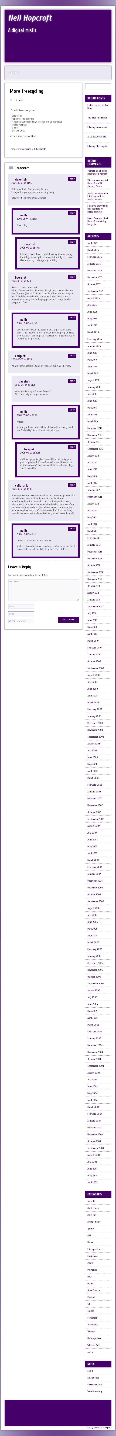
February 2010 (94, 647)
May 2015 (92, 476)
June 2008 (92, 757)
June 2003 (92, 1168)
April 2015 (92, 483)
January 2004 (94, 1120)
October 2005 (94, 976)
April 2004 (92, 1100)
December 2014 (94, 496)
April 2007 (92, 853)
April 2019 (92, 366)
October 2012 (93, 565)
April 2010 (92, 633)
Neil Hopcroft (30, 18)
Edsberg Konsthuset (97, 127)
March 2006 (93, 942)
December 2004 (95, 1045)
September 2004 (95, 1065)
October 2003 (94, 1141)
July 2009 (92, 681)
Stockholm (92, 1317)
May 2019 (92, 359)
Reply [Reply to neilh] (72, 213)
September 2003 (95, 1148)
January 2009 (94, 716)
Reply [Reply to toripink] (72, 356)
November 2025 (95, 277)
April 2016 (92, 414)
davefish (21, 179)
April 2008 (92, 771)
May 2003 (92, 1175)
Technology (92, 1324)
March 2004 (93, 1107)
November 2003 (95, 1134)
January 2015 (93, 490)
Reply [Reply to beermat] (72, 277)
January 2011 (93, 599)
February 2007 (94, 867)
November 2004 (95, 1052)
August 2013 (93, 503)
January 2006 (94, 956)
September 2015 (95, 448)
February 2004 (94, 1113)
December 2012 (94, 551)
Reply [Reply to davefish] (72, 179)
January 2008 (94, 791)
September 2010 (95, 606)
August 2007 (93, 825)
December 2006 (95, 880)
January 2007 (94, 873)
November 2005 (95, 969)
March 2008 (93, 777)
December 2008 (95, 723)
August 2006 (93, 908)
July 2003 (92, 1161)
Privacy (14, 72)
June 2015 (92, 469)
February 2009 (94, 709)
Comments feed (94, 1384)
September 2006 (95, 901)
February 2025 (94, 339)
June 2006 (92, 921)
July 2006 (92, 915)
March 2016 (92, 421)
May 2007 (92, 846)
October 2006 (94, 894)
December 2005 (95, 963)
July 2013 (91, 510)
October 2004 (94, 1059)
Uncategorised (94, 1338)
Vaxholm (103, 173)
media (90, 1262)
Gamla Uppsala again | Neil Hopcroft (97, 195)
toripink (20, 356)
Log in (90, 1370)
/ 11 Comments (39, 148)
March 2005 (93, 1024)
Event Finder (93, 1221)
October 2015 (93, 442)
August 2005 (93, 990)
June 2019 (92, 352)
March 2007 (93, 860)
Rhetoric (91, 1297)
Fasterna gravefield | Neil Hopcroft (97, 207)
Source (90, 1310)
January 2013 (93, 544)
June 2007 (92, 839)
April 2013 (92, 524)
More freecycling (26, 91)
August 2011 (93, 592)
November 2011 (94, 579)
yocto (90, 1352)
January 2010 (94, 654)
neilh (21, 100)
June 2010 (92, 620)
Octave (90, 1283)
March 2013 (92, 531)
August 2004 (93, 1072)
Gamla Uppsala (94, 199)
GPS (89, 1235)
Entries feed (93, 1377)
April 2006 (92, 935)
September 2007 (95, 819)
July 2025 (92, 304)
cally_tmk (21, 485)
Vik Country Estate (94, 185)
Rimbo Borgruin (94, 211)
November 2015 (94, 435)
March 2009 (93, 702)
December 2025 (94, 270)
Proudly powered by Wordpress (99, 1427)
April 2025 (92, 325)
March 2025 (93, 332)
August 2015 (93, 455)
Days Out (91, 1214)
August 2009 (93, 675)
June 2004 (92, 1086)
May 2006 (92, 928)
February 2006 (94, 949)
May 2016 (92, 407)
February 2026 (94, 256)
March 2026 (93, 250)
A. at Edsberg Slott (96, 136)
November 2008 (95, 729)
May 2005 (92, 1011)
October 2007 (94, 812)
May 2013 (92, 517)
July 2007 (92, 832)
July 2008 (92, 750)
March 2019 (92, 373)
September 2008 (95, 736)
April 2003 (92, 1182)
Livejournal (92, 1256)
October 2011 (93, 585)
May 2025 (92, 318)
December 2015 (94, 428)
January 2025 (94, 346)
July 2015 (91, 462)
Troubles (91, 1331)
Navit (89, 1276)
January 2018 (93, 387)
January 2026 (94, 263)
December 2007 (95, 798)
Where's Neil (93, 1345)
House (90, 1242)
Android (91, 1201)
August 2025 (93, 298)
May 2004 (92, 1093)
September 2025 (95, 291)
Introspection (93, 1249)
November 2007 (95, 805)
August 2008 (93, 743)
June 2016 (92, 400)
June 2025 (92, 311)
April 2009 (92, 695)
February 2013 (94, 538)
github (90, 1228)
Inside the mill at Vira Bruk (97, 107)
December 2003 (95, 1127)
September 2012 (95, 572)
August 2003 (93, 1155)
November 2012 (94, 558)
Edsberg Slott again (97, 146)
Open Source (93, 1290)
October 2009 (94, 661)
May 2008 (92, 764)
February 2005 (94, 1031)
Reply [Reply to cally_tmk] (72, 485)
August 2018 (93, 380)
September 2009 (95, 668)
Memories (26, 148)
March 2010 (93, 640)
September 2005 (95, 983)
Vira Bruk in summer (97, 117)
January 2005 (94, 1038)
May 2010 (92, 627)
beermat (20, 278)
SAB (89, 1304)
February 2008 (94, 784)
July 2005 (92, 997)
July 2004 (92, 1079)
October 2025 (94, 284)
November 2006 (95, 887)
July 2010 (92, 613)
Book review (93, 1208)
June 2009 (92, 688)
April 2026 (92, 243)
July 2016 (91, 394)
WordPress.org (94, 1391)
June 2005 (92, 1004)
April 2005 (92, 1017)
